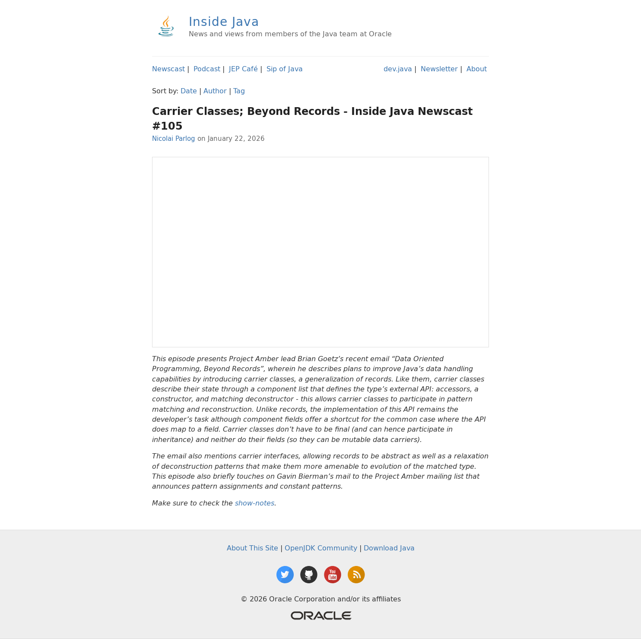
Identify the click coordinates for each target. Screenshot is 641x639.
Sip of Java (285, 69)
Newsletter (439, 69)
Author (215, 91)
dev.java (398, 69)
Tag (239, 91)
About (476, 69)
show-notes (254, 503)
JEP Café (243, 69)
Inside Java (224, 21)
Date (189, 91)
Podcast (207, 69)
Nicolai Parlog (173, 138)
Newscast (168, 69)
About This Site (252, 548)
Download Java (389, 548)
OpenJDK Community (321, 548)
